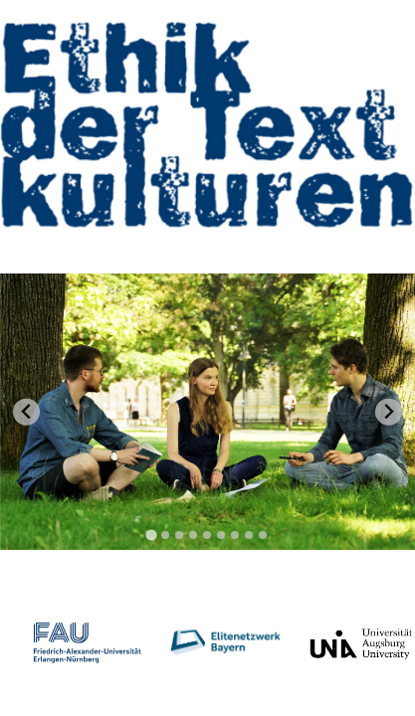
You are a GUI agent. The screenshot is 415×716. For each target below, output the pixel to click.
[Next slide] (388, 412)
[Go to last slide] (26, 412)
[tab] (151, 534)
